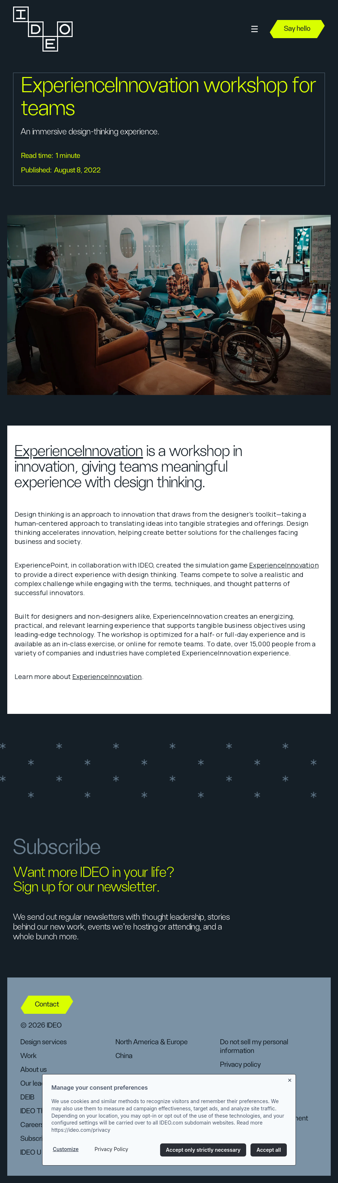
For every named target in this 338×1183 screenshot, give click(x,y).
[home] (42, 29)
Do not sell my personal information (254, 1046)
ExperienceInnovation (79, 451)
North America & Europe (151, 1042)
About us (33, 1069)
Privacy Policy (111, 1150)
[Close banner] (290, 1080)
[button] (254, 29)
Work (28, 1056)
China (124, 1056)
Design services (43, 1042)
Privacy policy (240, 1064)
